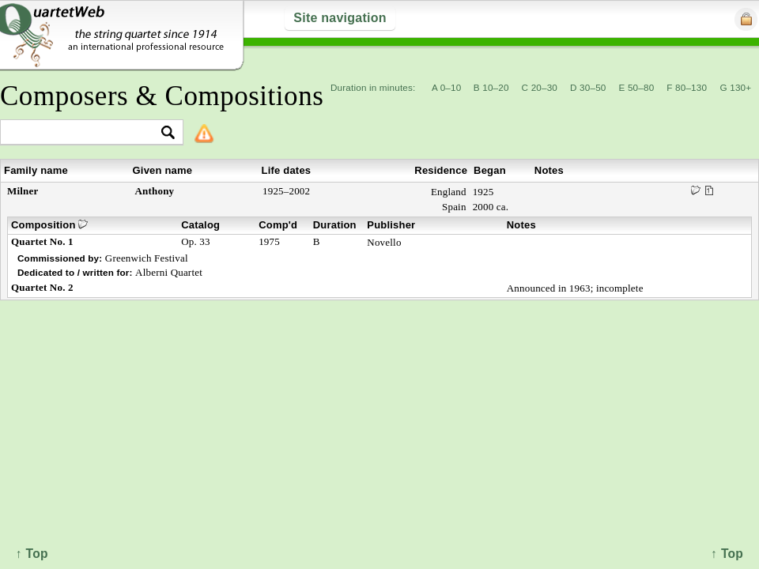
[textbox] (85, 133)
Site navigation (339, 17)
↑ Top (727, 553)
